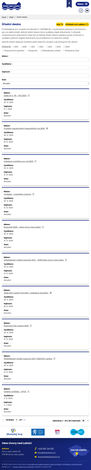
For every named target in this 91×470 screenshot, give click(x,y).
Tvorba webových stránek (23, 467)
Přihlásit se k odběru (77, 24)
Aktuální (7, 115)
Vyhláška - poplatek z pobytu (19, 194)
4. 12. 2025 (8, 398)
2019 (16, 46)
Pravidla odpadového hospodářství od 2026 (26, 128)
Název (5, 56)
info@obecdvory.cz (46, 452)
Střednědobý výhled (51, 50)
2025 (67, 46)
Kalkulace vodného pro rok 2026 (20, 161)
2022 (41, 46)
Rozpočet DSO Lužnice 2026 (17, 326)
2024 (59, 46)
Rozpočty (33, 50)
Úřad (11, 17)
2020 (25, 46)
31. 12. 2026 (8, 174)
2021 (33, 46)
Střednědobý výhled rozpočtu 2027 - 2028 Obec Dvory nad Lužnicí (35, 260)
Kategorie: (6, 46)
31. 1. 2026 (8, 109)
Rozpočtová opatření (14, 50)
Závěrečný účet (72, 50)
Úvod (4, 17)
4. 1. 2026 (7, 405)
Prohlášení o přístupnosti (72, 464)
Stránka (10, 420)
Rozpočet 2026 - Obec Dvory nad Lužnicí (24, 227)
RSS (60, 24)
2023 (50, 46)
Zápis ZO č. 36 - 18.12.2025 (16, 95)
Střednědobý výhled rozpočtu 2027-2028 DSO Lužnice (29, 358)
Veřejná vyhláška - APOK (16, 391)
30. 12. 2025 (8, 102)
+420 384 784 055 (46, 448)
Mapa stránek (55, 464)
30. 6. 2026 (8, 142)
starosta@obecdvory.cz (49, 456)
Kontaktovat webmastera (38, 464)
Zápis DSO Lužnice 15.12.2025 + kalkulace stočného (28, 293)
